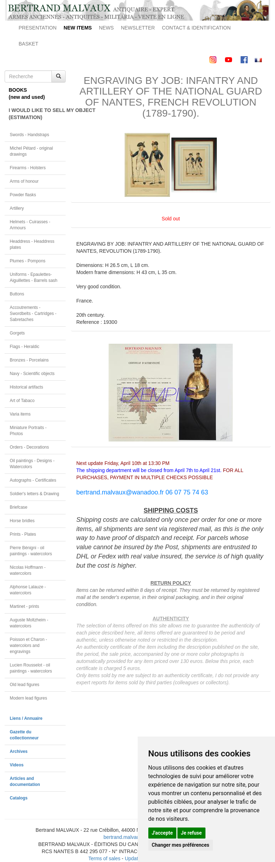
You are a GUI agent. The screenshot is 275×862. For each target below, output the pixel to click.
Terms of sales (104, 858)
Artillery (17, 208)
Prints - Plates (23, 534)
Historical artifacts (26, 387)
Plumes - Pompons (27, 260)
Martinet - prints (24, 606)
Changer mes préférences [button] (180, 845)
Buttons (17, 293)
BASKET (28, 44)
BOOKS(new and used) (27, 93)
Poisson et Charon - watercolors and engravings (28, 645)
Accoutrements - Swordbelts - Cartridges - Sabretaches (33, 313)
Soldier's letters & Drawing (34, 493)
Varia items (20, 414)
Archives (19, 751)
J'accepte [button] (162, 833)
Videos (17, 764)
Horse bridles (22, 520)
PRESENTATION (38, 28)
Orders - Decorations (29, 447)
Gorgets (17, 333)
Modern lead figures (28, 698)
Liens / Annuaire (26, 718)
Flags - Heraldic (24, 346)
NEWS (106, 28)
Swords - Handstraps (29, 134)
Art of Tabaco (22, 400)
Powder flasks (23, 194)
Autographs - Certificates (33, 480)
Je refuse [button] (191, 833)
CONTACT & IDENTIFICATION (196, 28)
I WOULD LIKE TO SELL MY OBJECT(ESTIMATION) (37, 113)
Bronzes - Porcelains (29, 360)
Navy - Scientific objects (32, 373)
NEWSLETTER (138, 28)
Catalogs (19, 798)
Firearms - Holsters (28, 167)
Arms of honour (24, 181)
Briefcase (19, 507)
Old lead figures (24, 684)
